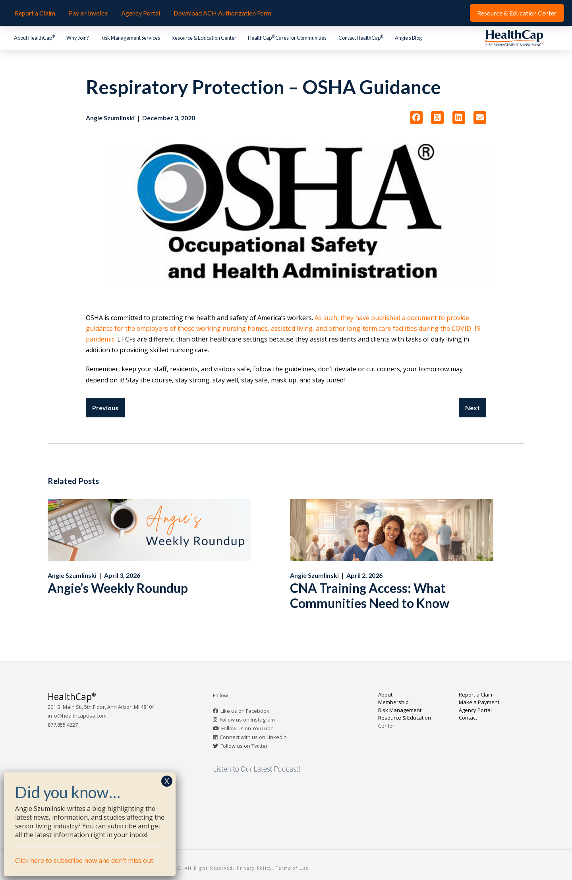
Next (472, 407)
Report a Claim (476, 694)
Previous (105, 407)
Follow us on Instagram (247, 719)
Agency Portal (475, 710)
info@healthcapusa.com (77, 715)
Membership (393, 702)
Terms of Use (292, 868)
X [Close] (166, 781)
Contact (468, 717)
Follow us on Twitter (244, 745)
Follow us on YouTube (247, 728)
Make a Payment (479, 702)
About (385, 694)
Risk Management (399, 710)
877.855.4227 (63, 724)
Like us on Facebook (244, 710)
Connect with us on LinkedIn (253, 737)
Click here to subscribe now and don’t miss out (84, 860)
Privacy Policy (254, 868)
